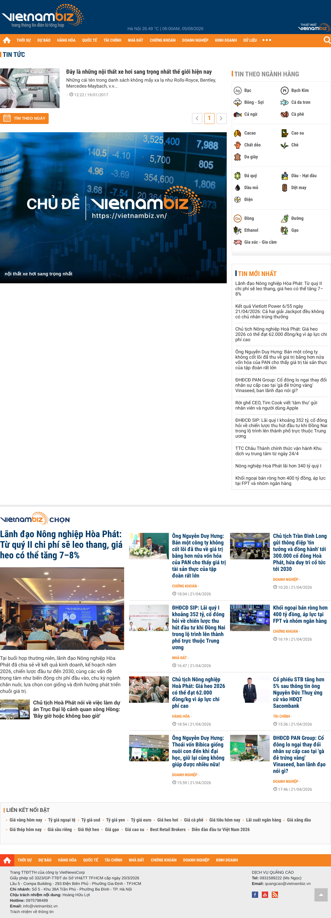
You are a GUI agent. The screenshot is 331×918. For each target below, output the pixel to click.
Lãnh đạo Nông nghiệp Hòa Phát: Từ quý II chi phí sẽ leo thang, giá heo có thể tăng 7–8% (279, 289)
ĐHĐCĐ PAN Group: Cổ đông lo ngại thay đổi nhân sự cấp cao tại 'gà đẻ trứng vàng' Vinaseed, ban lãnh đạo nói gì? (281, 385)
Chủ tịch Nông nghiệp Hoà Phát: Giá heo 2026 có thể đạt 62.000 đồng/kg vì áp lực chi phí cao (281, 334)
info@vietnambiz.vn (40, 906)
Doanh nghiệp (285, 579)
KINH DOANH (226, 40)
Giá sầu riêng (60, 829)
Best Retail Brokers (168, 829)
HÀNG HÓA (66, 40)
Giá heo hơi (167, 820)
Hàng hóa (181, 716)
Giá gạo (112, 829)
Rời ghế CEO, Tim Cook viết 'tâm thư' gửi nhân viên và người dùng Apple (276, 405)
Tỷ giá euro (141, 820)
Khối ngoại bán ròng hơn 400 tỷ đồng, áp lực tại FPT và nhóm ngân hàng (280, 481)
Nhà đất (179, 658)
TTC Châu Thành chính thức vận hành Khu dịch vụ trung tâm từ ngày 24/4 (278, 451)
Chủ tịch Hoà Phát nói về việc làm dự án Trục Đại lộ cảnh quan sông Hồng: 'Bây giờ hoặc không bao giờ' (76, 709)
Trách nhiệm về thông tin (32, 911)
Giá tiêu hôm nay (225, 820)
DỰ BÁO (44, 40)
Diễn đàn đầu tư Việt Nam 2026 (221, 829)
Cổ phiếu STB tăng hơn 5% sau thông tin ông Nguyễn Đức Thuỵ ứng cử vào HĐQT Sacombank (298, 692)
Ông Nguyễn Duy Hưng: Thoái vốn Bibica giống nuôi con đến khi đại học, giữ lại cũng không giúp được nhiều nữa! (198, 751)
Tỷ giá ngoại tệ (61, 820)
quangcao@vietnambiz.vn (287, 883)
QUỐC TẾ (89, 40)
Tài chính (281, 716)
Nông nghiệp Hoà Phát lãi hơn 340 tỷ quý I (278, 466)
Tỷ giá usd (90, 820)
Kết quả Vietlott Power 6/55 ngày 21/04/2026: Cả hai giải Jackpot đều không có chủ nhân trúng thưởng (279, 312)
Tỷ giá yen (115, 820)
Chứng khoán (184, 586)
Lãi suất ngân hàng (263, 820)
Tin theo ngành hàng (266, 74)
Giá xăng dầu (299, 820)
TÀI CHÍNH (112, 40)
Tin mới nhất (257, 274)
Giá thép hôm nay (26, 829)
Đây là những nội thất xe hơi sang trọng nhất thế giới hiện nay (139, 71)
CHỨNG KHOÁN (163, 40)
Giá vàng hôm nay (26, 820)
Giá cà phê (193, 820)
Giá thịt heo (88, 829)
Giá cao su (134, 829)
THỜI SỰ (24, 40)
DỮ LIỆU (250, 40)
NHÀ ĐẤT (135, 40)
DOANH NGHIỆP (195, 40)
